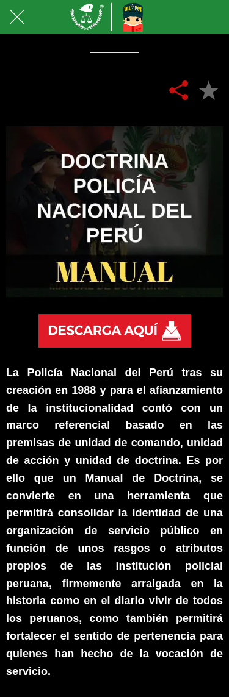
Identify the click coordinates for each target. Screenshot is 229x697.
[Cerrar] (17, 17)
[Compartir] (179, 89)
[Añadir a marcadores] (208, 89)
